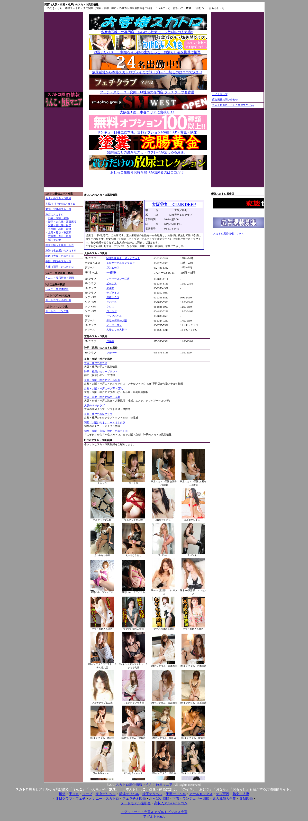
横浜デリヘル (129, 794)
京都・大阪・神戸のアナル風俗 (102, 380)
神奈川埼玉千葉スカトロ (60, 245)
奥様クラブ (112, 297)
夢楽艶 (110, 288)
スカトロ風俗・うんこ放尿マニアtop (233, 105)
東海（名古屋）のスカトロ (61, 250)
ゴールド (111, 311)
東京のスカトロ (55, 214)
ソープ (87, 794)
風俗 (62, 794)
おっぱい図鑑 (159, 798)
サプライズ (112, 292)
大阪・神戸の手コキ (95, 363)
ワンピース (112, 267)
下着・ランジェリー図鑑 (191, 798)
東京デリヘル (106, 794)
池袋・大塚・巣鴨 (58, 218)
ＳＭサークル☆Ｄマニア (120, 262)
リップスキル (114, 315)
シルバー (111, 352)
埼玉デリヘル (152, 794)
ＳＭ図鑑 (246, 798)
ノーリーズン (114, 325)
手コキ (74, 794)
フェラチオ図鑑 (134, 798)
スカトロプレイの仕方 (58, 300)
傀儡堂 (110, 341)
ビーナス (111, 283)
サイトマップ (220, 94)
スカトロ (112, 798)
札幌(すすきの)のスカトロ (61, 203)
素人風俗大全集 (224, 798)
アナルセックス (201, 794)
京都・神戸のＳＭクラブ (98, 414)
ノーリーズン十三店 (118, 278)
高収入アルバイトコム (170, 803)
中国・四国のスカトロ (58, 261)
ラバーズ (111, 301)
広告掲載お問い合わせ (225, 99)
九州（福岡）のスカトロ (60, 266)
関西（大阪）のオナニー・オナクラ (104, 422)
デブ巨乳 (222, 794)
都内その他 (54, 239)
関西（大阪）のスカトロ (60, 255)
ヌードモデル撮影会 (136, 803)
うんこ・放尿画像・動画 (60, 277)
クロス (110, 306)
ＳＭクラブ (64, 798)
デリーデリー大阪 (116, 320)
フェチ (81, 798)
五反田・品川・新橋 (59, 228)
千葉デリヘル (176, 794)
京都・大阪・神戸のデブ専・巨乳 (103, 388)
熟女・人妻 (241, 794)
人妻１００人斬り (116, 329)
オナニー (95, 798)
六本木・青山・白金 (59, 236)
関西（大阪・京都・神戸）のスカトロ (106, 431)
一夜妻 (111, 273)
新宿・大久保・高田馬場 (62, 221)
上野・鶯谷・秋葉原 (59, 232)
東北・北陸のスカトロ (58, 209)
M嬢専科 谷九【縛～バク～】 (123, 258)
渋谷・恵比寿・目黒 (59, 225)
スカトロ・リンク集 (57, 311)
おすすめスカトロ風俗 (58, 198)
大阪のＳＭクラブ (94, 405)
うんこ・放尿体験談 (57, 289)
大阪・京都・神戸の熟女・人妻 (102, 397)
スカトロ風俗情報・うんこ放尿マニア (144, 785)
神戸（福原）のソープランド (100, 371)
